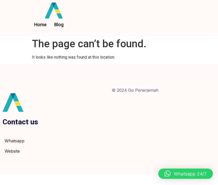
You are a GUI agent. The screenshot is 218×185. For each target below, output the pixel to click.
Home (40, 24)
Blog (59, 24)
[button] (185, 174)
